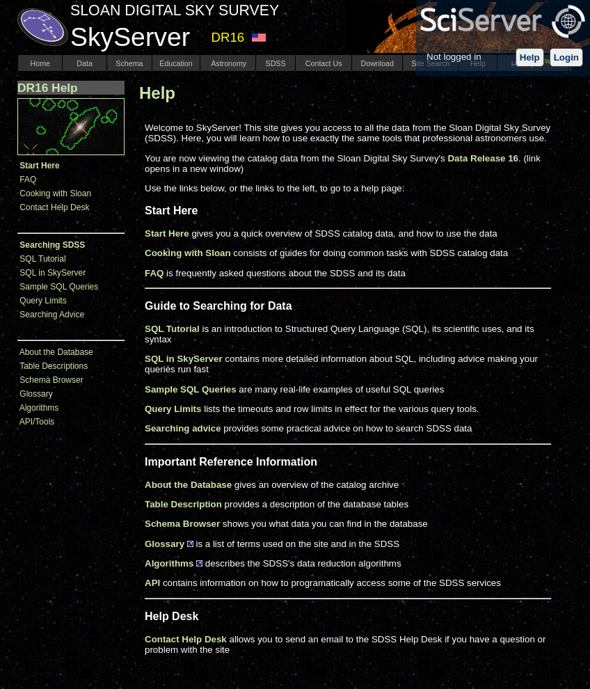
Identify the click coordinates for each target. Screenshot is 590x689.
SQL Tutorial (42, 259)
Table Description (183, 504)
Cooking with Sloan (55, 193)
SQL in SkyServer (52, 273)
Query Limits (42, 301)
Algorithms (39, 408)
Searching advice (183, 428)
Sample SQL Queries (58, 287)
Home (40, 63)
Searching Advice (51, 314)
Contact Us (323, 63)
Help (530, 57)
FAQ (27, 179)
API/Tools (37, 422)
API (152, 583)
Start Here (167, 233)
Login (566, 57)
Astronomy (227, 63)
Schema (129, 63)
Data (84, 63)
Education (175, 63)
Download (377, 63)
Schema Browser (51, 380)
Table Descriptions (53, 366)
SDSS (276, 63)
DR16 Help (47, 88)
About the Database (56, 352)
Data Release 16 (482, 158)
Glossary (35, 394)
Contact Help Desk (54, 207)
